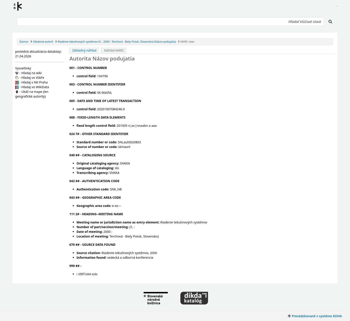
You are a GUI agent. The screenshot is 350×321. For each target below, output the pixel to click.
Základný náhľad (84, 50)
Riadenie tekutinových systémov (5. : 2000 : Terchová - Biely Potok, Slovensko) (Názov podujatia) (117, 41)
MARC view (187, 41)
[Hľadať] (330, 21)
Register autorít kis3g (19, 6)
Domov (23, 41)
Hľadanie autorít (43, 41)
